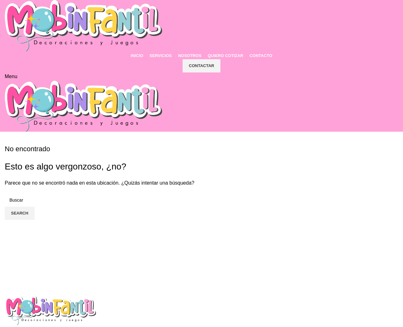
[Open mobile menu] (11, 76)
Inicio (114, 312)
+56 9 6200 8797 (231, 312)
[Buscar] (201, 200)
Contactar (201, 65)
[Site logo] (83, 25)
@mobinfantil (327, 312)
